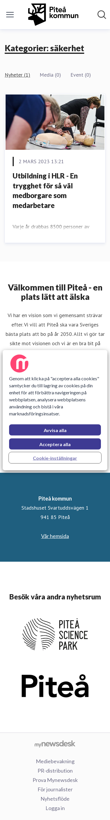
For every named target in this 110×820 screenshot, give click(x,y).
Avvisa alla (55, 430)
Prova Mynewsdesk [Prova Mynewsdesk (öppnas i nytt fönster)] (55, 780)
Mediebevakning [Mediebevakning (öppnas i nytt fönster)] (55, 761)
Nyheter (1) (17, 74)
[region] (55, 410)
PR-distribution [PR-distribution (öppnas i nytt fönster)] (55, 770)
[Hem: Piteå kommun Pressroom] (53, 15)
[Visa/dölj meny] (10, 15)
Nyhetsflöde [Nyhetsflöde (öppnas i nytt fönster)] (55, 798)
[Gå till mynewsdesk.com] (55, 743)
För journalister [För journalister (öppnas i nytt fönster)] (55, 789)
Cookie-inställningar (55, 457)
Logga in (55, 808)
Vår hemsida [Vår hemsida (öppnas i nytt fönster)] (55, 536)
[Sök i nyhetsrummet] (101, 14)
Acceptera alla (55, 444)
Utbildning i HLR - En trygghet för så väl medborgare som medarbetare (45, 190)
